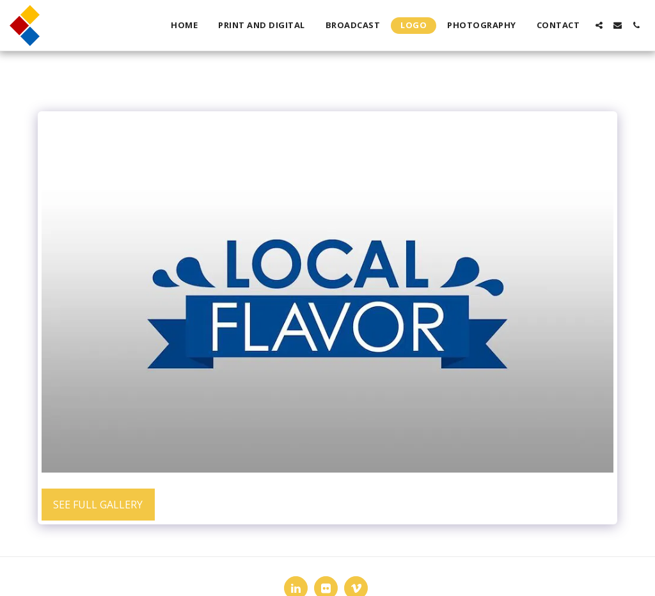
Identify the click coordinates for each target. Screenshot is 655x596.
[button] (599, 25)
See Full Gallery (98, 505)
